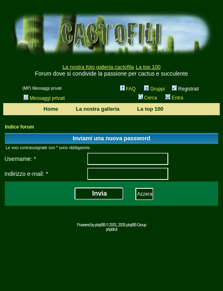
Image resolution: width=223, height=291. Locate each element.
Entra (174, 98)
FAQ (128, 89)
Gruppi (154, 89)
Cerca (147, 98)
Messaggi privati (44, 98)
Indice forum (19, 127)
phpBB (100, 225)
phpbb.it (111, 229)
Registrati (185, 89)
